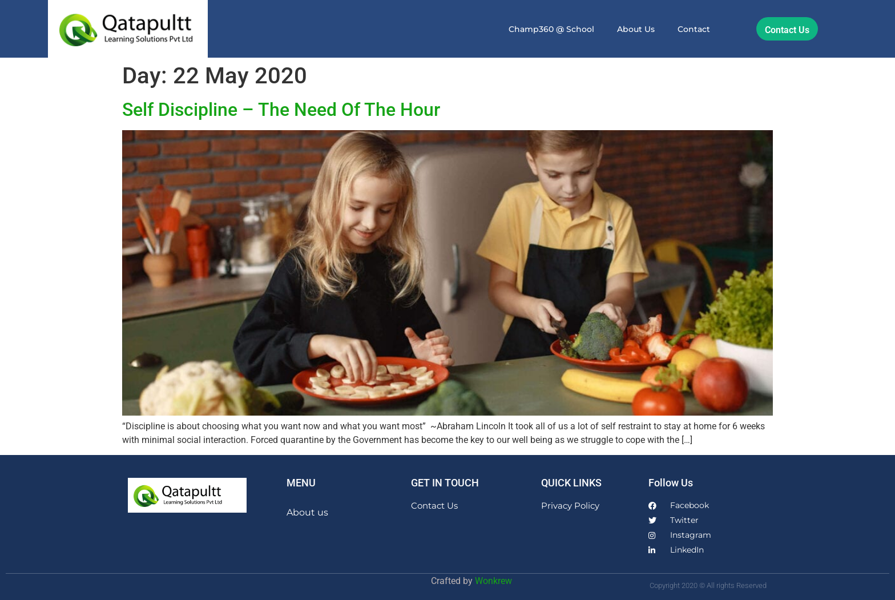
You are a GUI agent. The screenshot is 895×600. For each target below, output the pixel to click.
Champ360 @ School (551, 29)
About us (636, 29)
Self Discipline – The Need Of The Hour (281, 109)
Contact (694, 29)
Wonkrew (493, 580)
